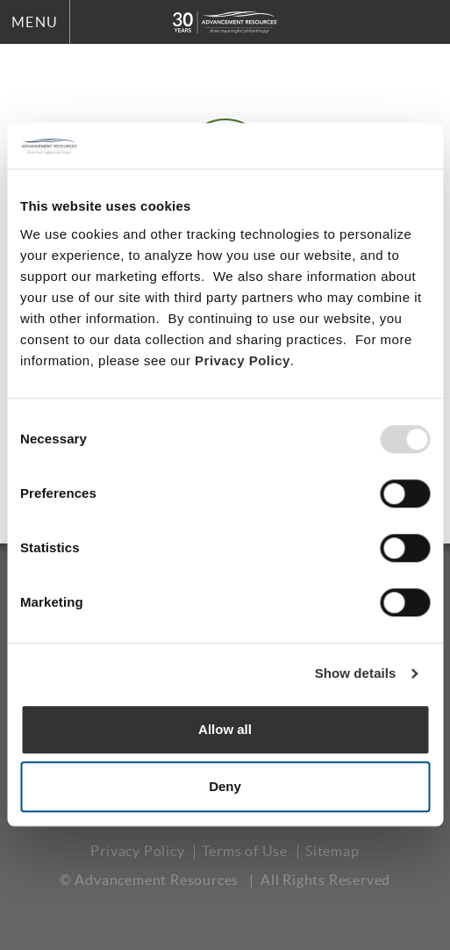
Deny (225, 787)
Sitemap (332, 851)
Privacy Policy (242, 360)
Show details (355, 673)
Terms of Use (245, 851)
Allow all (225, 729)
